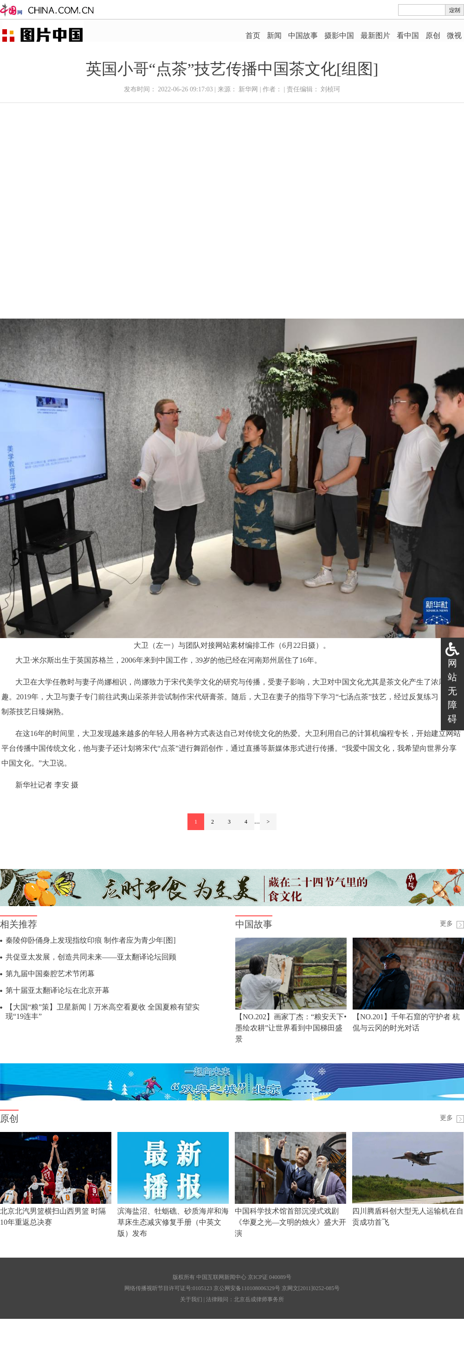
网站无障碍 (452, 691)
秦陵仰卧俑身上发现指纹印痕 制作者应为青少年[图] (91, 940)
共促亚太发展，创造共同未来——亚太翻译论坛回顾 (91, 957)
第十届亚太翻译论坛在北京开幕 (58, 990)
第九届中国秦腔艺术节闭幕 (50, 974)
